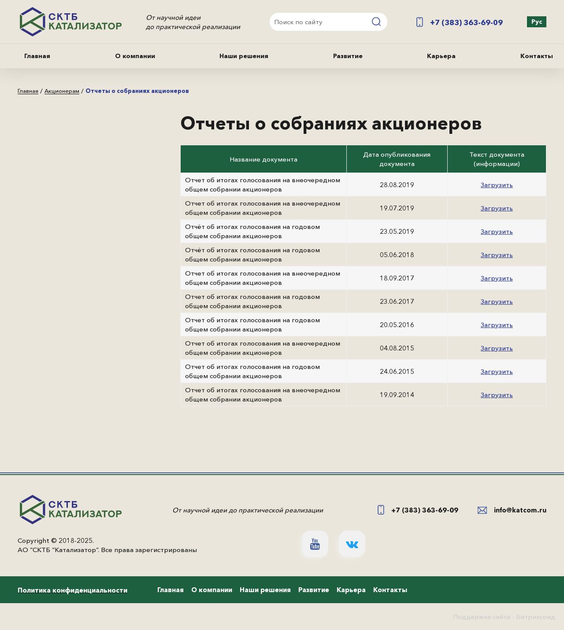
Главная (37, 56)
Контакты (536, 56)
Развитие (348, 56)
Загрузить (497, 185)
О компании (135, 56)
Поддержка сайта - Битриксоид (504, 616)
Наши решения (243, 56)
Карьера (441, 56)
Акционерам (62, 91)
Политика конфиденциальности (72, 590)
